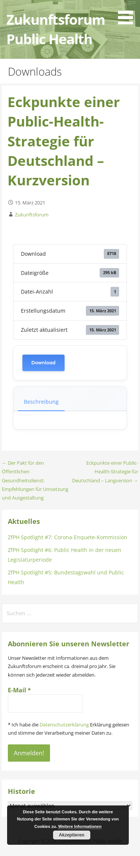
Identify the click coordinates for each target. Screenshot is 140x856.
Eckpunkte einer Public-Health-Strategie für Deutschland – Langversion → (105, 471)
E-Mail (19, 690)
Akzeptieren (71, 835)
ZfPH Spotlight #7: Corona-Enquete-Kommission (67, 537)
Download (43, 362)
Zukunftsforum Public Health (55, 29)
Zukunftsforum (32, 214)
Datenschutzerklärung (64, 724)
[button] (128, 13)
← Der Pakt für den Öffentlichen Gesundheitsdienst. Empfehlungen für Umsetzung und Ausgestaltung (35, 480)
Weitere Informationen (80, 826)
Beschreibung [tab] (41, 401)
